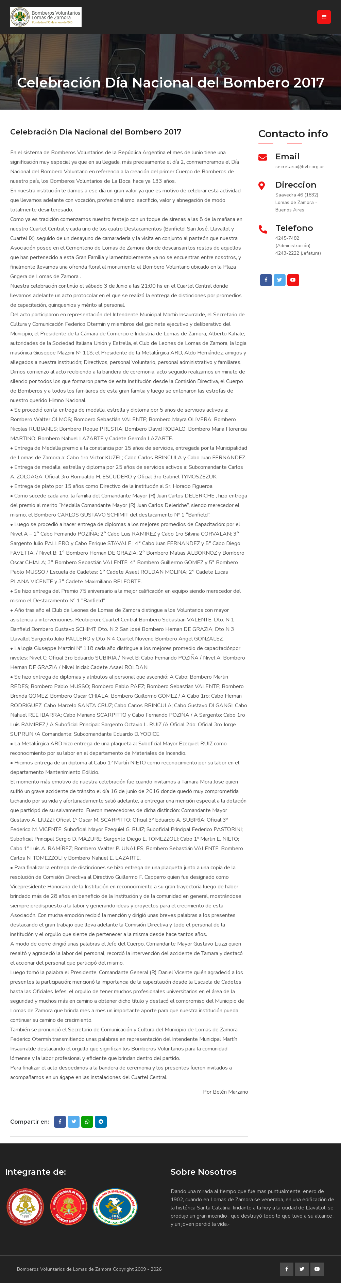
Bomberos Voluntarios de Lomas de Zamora (64, 1269)
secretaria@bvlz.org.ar (299, 166)
